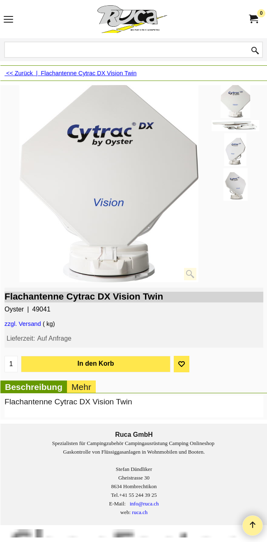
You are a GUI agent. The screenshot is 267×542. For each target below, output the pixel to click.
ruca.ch (139, 512)
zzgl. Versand (23, 324)
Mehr (81, 387)
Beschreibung (33, 387)
